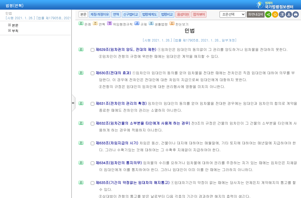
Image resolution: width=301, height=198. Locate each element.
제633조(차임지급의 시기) (117, 142)
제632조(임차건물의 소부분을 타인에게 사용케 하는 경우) (143, 123)
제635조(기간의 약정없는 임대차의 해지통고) (133, 182)
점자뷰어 (199, 14)
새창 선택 (218, 11)
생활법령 (158, 24)
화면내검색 (255, 14)
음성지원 (183, 14)
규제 (141, 24)
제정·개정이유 (99, 14)
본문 (13, 25)
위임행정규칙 (120, 24)
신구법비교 (130, 14)
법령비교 (167, 14)
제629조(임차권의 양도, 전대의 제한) (126, 49)
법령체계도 (149, 14)
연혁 (116, 14)
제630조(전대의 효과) (113, 72)
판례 (85, 24)
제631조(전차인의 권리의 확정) (121, 103)
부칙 (13, 30)
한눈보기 (179, 24)
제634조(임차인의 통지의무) (119, 162)
